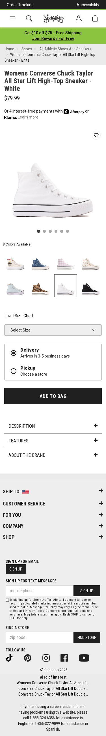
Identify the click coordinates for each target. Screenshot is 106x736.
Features (52, 440)
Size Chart (18, 315)
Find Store (86, 637)
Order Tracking (20, 5)
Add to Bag (53, 396)
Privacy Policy (34, 611)
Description (52, 426)
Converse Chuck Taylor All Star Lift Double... (53, 688)
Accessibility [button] (88, 5)
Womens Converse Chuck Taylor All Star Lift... (53, 683)
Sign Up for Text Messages (31, 581)
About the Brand (52, 455)
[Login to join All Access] (53, 33)
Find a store (17, 627)
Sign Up (15, 569)
